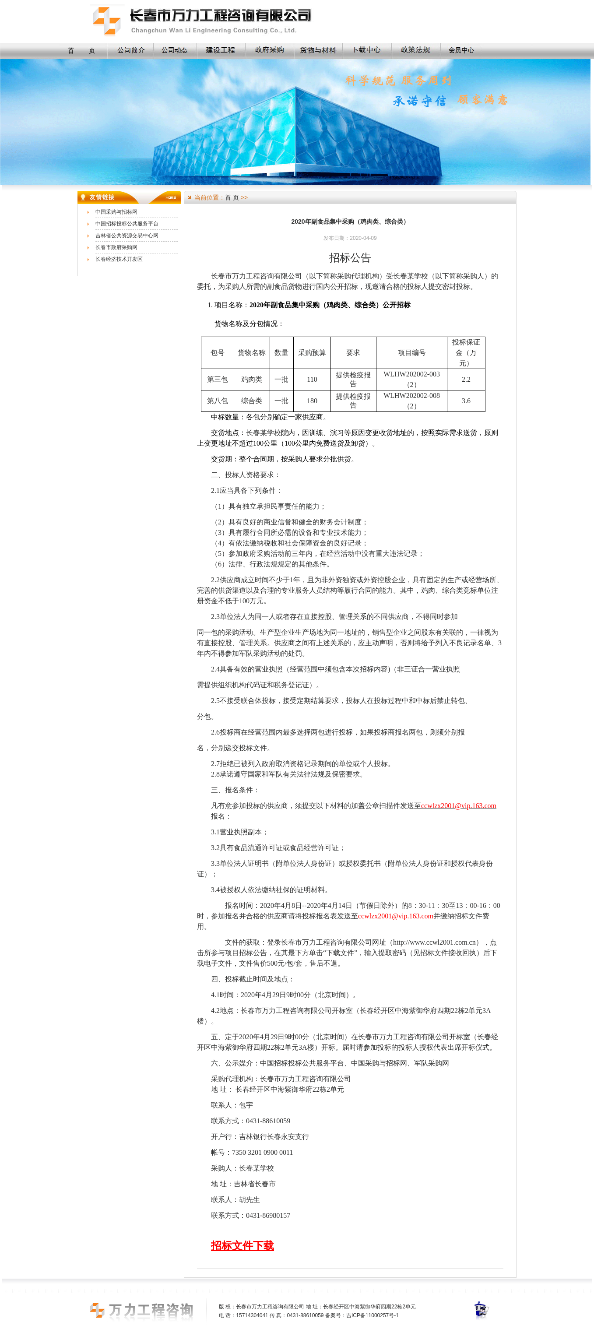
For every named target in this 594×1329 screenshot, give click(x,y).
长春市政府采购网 (116, 247)
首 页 (232, 197)
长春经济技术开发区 (119, 259)
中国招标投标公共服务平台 (126, 224)
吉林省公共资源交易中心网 (126, 235)
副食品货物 (284, 286)
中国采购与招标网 (116, 212)
